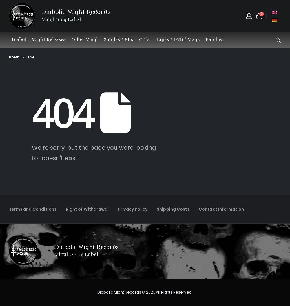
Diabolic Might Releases (38, 39)
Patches (214, 39)
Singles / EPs (118, 39)
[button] (278, 40)
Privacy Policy (132, 209)
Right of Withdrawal (87, 209)
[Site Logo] (22, 16)
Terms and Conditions (32, 209)
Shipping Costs (173, 209)
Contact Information (221, 209)
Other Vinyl (85, 39)
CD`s (144, 39)
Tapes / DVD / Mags (178, 39)
